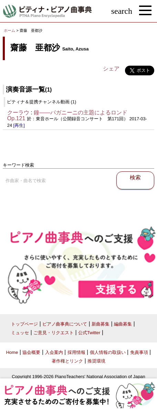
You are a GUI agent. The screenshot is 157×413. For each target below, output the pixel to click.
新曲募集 (100, 324)
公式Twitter (89, 332)
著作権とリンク (67, 361)
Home (12, 352)
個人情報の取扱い (108, 352)
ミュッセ (20, 332)
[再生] (19, 125)
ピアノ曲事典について (64, 324)
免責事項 (139, 352)
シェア (111, 69)
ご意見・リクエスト (53, 332)
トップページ (24, 324)
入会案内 (54, 352)
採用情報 (76, 352)
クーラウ (18, 112)
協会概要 (31, 352)
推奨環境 (96, 361)
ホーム (9, 30)
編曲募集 (123, 324)
